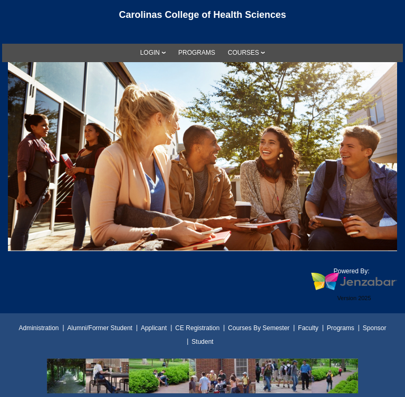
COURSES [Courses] (243, 52)
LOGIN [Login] (150, 52)
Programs (340, 328)
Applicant (154, 328)
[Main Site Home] (202, 17)
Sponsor (375, 328)
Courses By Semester (259, 328)
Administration (39, 328)
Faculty (308, 328)
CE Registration (197, 328)
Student (202, 341)
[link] (196, 52)
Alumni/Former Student (100, 328)
